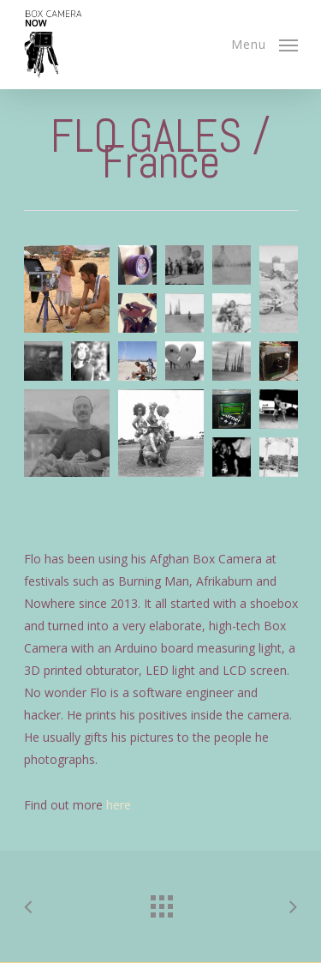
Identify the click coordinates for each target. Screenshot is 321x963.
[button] (67, 289)
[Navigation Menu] (264, 43)
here (118, 805)
